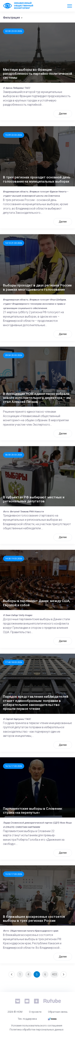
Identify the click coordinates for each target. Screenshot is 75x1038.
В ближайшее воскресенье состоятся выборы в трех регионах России (34, 919)
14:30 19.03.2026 (13, 558)
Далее (63, 113)
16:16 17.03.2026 (13, 766)
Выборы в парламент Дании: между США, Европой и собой (36, 603)
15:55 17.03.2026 (13, 874)
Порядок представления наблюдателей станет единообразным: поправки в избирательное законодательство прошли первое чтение (35, 703)
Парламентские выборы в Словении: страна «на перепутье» (33, 811)
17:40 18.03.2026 (13, 662)
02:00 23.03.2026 (13, 31)
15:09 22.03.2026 (13, 135)
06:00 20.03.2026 (13, 454)
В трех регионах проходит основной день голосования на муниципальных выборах (36, 179)
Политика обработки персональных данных (36, 1029)
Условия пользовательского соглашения (36, 1025)
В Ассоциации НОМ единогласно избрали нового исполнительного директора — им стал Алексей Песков (37, 398)
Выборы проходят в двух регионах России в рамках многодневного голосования (37, 287)
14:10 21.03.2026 (13, 243)
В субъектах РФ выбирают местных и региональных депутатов (33, 499)
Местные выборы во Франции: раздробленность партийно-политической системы (37, 74)
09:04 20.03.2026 (13, 355)
